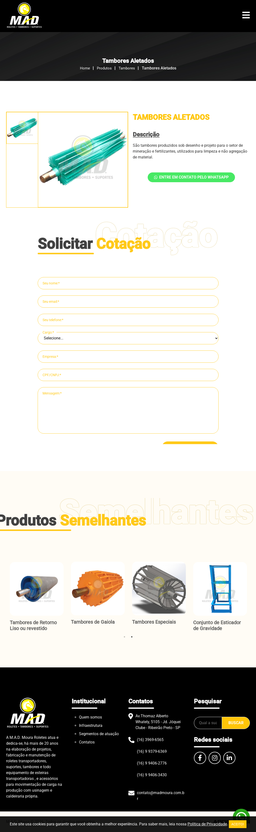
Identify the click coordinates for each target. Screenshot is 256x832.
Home (85, 68)
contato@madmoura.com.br (160, 795)
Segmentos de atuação (99, 733)
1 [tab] (124, 636)
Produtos (104, 68)
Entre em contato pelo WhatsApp (191, 177)
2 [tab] (131, 636)
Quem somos (90, 717)
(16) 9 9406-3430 (152, 775)
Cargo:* (48, 420)
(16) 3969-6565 (150, 739)
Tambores (127, 68)
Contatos (87, 742)
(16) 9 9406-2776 (152, 763)
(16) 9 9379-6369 (152, 751)
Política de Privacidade (207, 824)
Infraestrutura (90, 725)
